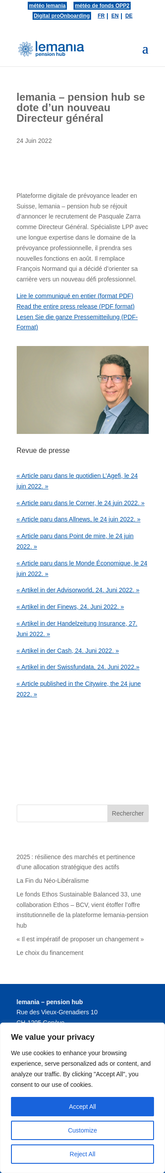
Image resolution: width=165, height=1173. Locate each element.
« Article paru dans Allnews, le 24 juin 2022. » (79, 519)
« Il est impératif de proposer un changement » (80, 939)
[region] (82, 1098)
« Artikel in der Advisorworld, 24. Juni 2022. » (78, 590)
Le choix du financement (50, 952)
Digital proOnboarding (62, 16)
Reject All (82, 1154)
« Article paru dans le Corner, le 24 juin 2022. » (81, 502)
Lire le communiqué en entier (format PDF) (75, 295)
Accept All (82, 1106)
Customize (82, 1130)
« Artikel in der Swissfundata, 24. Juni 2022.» (78, 666)
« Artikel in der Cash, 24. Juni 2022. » (68, 650)
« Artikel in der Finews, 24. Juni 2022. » (70, 606)
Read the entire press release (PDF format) (76, 306)
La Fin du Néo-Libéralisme (53, 880)
